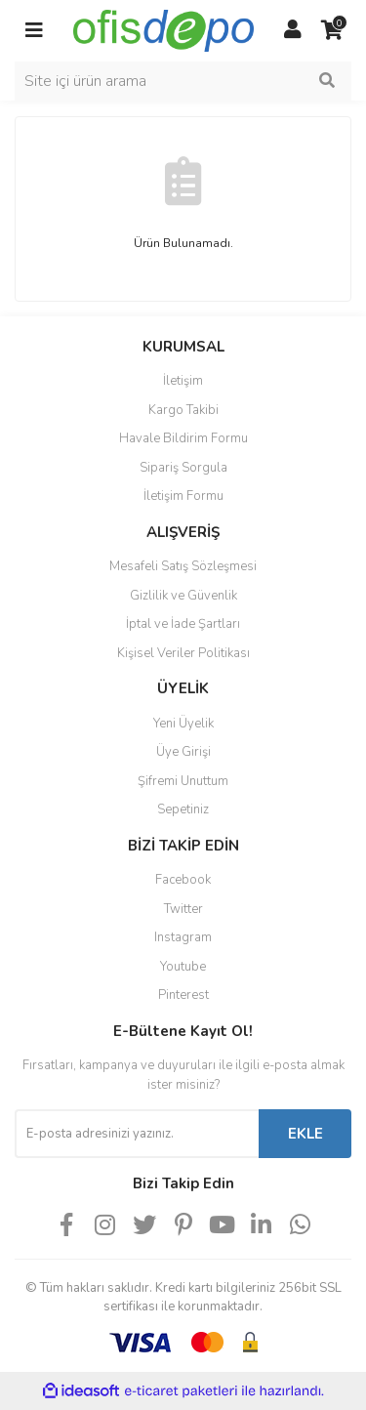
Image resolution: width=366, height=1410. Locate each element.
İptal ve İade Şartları (183, 624)
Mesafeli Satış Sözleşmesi (183, 566)
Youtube (183, 966)
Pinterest (183, 995)
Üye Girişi (183, 752)
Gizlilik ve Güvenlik (183, 595)
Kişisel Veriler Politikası (183, 653)
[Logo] (163, 29)
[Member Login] (293, 30)
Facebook (183, 880)
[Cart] (331, 30)
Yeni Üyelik (183, 723)
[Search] (183, 81)
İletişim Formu (183, 496)
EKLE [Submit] (305, 1133)
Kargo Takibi (183, 410)
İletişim (183, 381)
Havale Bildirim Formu (183, 438)
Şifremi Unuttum (183, 781)
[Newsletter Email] (137, 1133)
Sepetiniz (183, 809)
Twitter (183, 909)
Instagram (183, 937)
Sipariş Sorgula (183, 468)
